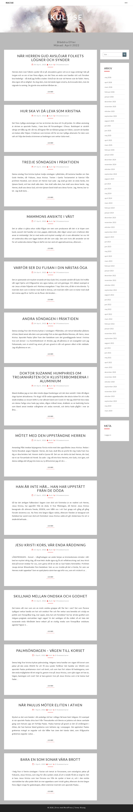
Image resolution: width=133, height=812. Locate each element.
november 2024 (110, 164)
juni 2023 (108, 246)
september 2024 (111, 174)
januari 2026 (109, 97)
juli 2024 (108, 184)
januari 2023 (109, 271)
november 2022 (110, 280)
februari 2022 (109, 324)
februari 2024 (109, 208)
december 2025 (110, 101)
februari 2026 (109, 92)
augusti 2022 (109, 295)
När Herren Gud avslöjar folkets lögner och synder (50, 58)
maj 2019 (108, 406)
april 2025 (108, 140)
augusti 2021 (109, 343)
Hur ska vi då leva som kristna (50, 111)
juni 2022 (108, 304)
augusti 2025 (109, 121)
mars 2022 (108, 319)
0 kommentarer (62, 64)
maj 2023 (108, 251)
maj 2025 (108, 135)
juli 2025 (108, 126)
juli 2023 (108, 242)
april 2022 (108, 314)
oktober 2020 (110, 382)
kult (51, 64)
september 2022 (111, 290)
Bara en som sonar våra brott (50, 759)
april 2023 (108, 256)
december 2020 (110, 372)
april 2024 (108, 198)
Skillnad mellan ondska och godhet (50, 596)
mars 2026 (108, 87)
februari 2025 (109, 150)
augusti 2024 (109, 179)
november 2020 (110, 377)
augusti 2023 (109, 237)
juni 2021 (108, 353)
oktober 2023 (110, 227)
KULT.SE (9, 2)
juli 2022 (108, 300)
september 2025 (111, 116)
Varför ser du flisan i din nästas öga (50, 268)
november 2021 (110, 333)
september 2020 (111, 386)
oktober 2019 (110, 396)
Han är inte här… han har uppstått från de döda (50, 488)
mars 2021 (108, 367)
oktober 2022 (110, 285)
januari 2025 (109, 155)
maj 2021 (108, 357)
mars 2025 (108, 145)
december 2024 (110, 160)
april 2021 (108, 362)
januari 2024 (109, 213)
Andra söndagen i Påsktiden (50, 319)
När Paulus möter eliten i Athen (50, 705)
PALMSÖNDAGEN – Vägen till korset (50, 651)
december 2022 (110, 275)
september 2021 (111, 338)
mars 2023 (108, 261)
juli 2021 (108, 348)
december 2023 (110, 217)
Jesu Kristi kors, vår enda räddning (50, 545)
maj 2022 (108, 309)
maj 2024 (108, 193)
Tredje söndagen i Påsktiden (50, 162)
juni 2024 (108, 188)
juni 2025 (108, 130)
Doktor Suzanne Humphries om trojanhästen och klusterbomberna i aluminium (50, 377)
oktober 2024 (110, 169)
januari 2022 (109, 329)
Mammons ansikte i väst (50, 216)
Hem (126, 3)
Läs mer (51, 92)
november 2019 (110, 391)
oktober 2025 (110, 111)
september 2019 (111, 401)
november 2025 (110, 106)
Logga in (108, 435)
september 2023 (111, 232)
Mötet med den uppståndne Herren (50, 435)
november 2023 (110, 222)
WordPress (68, 807)
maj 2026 (108, 77)
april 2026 (108, 82)
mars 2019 (108, 411)
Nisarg (83, 807)
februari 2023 (109, 266)
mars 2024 (108, 203)
